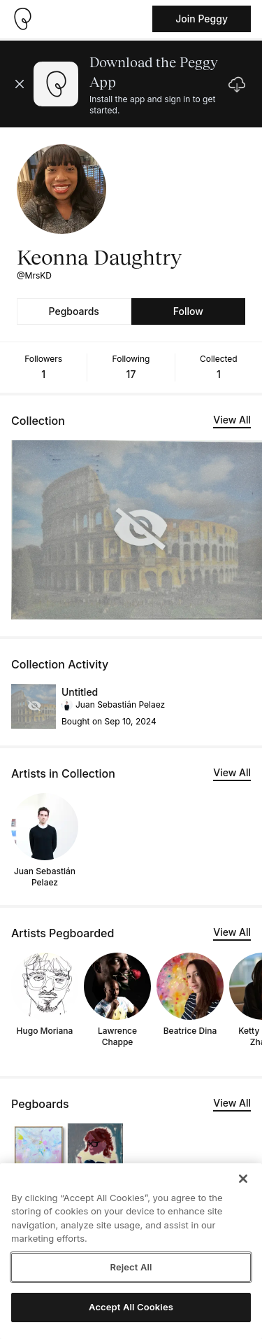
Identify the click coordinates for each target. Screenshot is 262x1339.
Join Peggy (201, 18)
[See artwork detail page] (33, 706)
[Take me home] (22, 19)
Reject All (131, 1267)
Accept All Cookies (131, 1306)
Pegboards (74, 311)
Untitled (79, 692)
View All (232, 420)
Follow (188, 311)
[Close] (243, 1178)
